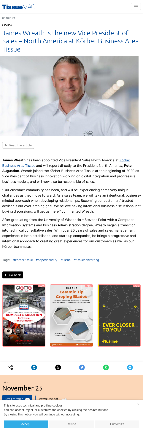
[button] (34, 367)
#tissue (66, 260)
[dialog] (71, 417)
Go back (13, 275)
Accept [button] (25, 424)
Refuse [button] (71, 424)
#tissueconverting (86, 260)
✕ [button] (138, 404)
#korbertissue (23, 260)
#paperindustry (46, 260)
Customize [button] (117, 424)
